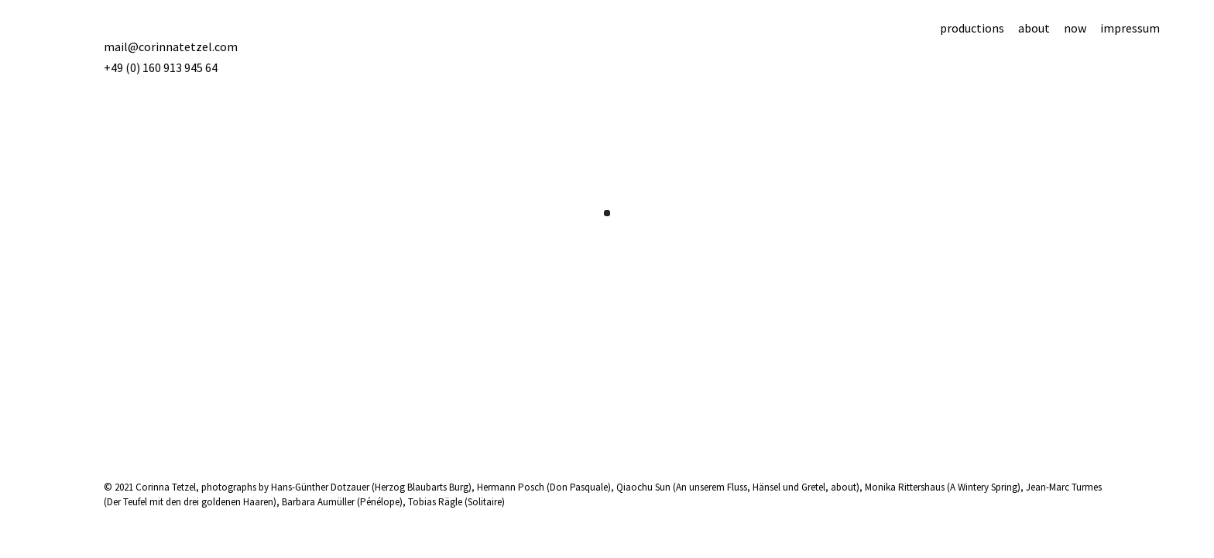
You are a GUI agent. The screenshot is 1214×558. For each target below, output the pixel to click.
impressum (1130, 28)
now (1075, 28)
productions (972, 28)
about (1034, 28)
